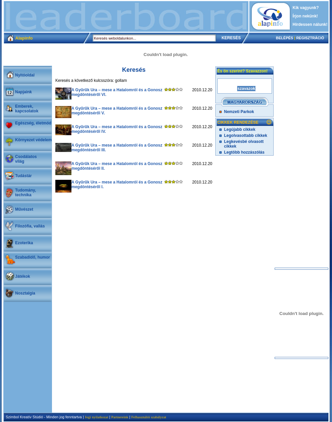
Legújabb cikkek (239, 129)
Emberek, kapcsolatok (26, 108)
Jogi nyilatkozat (96, 417)
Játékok (22, 276)
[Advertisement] (126, 16)
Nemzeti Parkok (239, 111)
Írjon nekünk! (305, 16)
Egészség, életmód (33, 123)
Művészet (24, 209)
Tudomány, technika (25, 192)
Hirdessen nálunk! (310, 24)
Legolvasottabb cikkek (245, 135)
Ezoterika (24, 243)
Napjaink (23, 92)
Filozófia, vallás (30, 226)
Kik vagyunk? (306, 7)
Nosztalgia (25, 293)
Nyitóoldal (25, 75)
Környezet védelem (33, 140)
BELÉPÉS (284, 38)
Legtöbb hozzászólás (244, 152)
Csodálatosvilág (26, 159)
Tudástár (23, 175)
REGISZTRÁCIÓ (310, 38)
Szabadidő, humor (32, 257)
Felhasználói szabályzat (148, 417)
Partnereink (119, 417)
